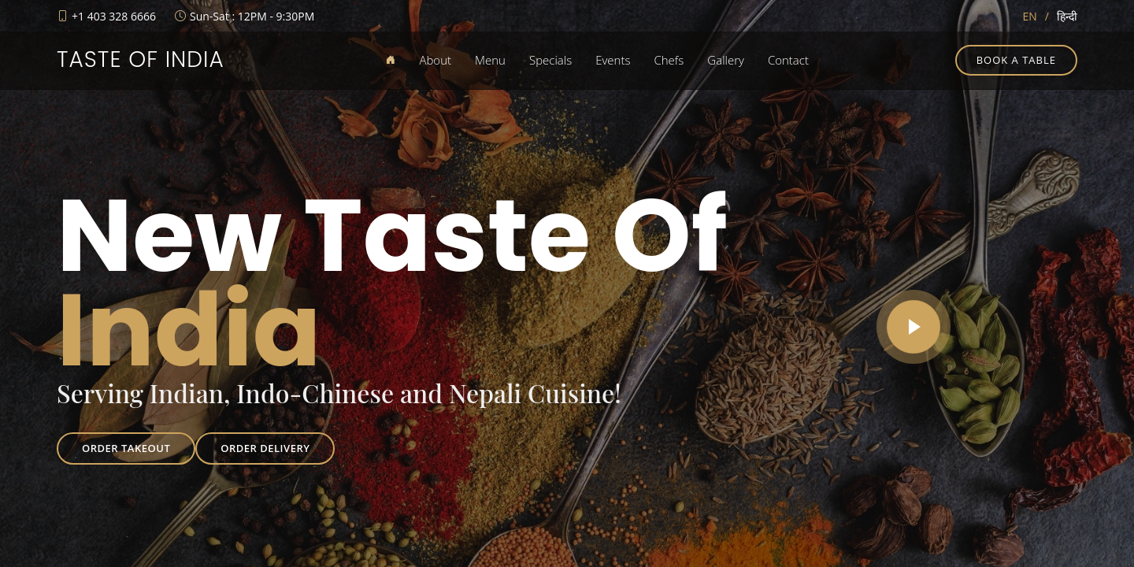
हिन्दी (1067, 16)
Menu (490, 60)
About (435, 60)
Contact (788, 60)
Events (612, 60)
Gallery (725, 60)
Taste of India (140, 59)
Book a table (1016, 60)
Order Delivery (264, 448)
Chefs (669, 60)
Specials (550, 60)
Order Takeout (126, 448)
